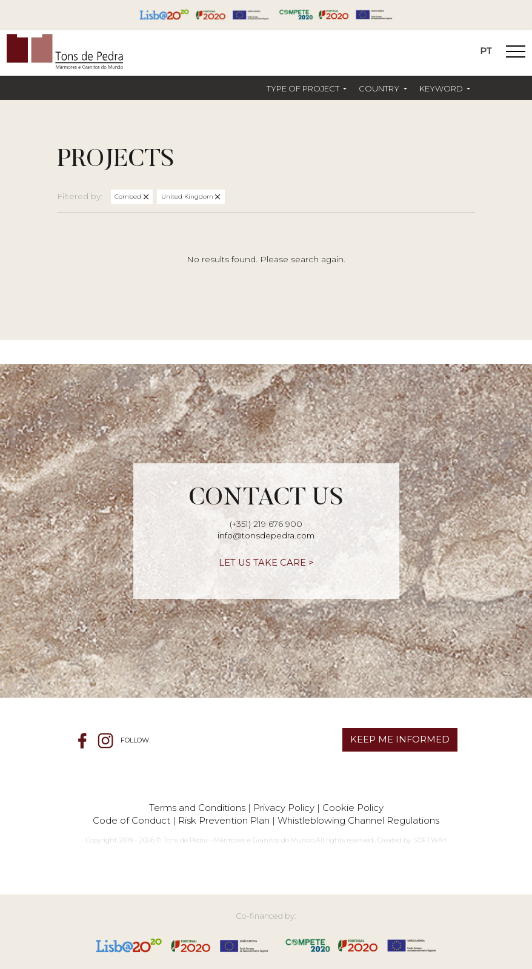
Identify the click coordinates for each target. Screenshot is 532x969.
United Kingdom (188, 196)
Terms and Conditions (197, 807)
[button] (306, 88)
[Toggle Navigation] (515, 53)
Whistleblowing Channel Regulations (358, 820)
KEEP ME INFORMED (400, 739)
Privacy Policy (283, 807)
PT (486, 50)
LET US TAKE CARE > (266, 562)
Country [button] (380, 88)
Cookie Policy (353, 807)
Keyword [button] (442, 88)
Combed (129, 196)
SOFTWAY (430, 840)
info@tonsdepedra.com (266, 535)
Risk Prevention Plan (224, 820)
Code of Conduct (131, 820)
